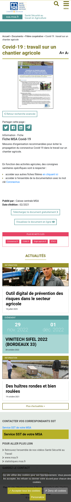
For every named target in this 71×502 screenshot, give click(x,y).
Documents (17, 36)
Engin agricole (40, 241)
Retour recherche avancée (19, 113)
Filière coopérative (34, 36)
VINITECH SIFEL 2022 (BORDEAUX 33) (26, 342)
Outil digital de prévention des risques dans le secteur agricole (34, 298)
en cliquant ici (50, 174)
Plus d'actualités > (35, 406)
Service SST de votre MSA (16, 427)
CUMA (26, 241)
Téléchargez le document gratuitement (35, 212)
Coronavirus (13, 181)
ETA (53, 241)
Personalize (37, 497)
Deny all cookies (55, 490)
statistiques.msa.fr (15, 461)
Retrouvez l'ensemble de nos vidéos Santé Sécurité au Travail (35, 451)
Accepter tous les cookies (24, 490)
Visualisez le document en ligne (35, 221)
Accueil (6, 36)
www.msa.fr (11, 457)
